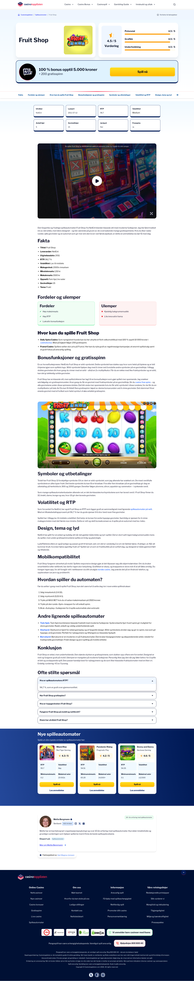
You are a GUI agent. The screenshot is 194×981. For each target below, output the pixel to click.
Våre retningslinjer (157, 887)
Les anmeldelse (56, 790)
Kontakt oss (76, 910)
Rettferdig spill (117, 904)
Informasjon (117, 887)
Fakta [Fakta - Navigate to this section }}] (20, 95)
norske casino (104, 569)
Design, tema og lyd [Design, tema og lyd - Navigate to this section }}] (163, 95)
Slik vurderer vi (157, 899)
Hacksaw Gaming (144, 750)
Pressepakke (158, 922)
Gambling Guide (121, 4)
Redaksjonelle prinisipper (157, 893)
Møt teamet (76, 893)
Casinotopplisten (27, 15)
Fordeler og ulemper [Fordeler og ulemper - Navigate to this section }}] (36, 95)
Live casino (36, 916)
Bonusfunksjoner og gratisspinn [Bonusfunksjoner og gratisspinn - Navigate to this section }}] (91, 95)
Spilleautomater (41, 15)
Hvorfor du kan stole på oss (76, 899)
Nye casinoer (36, 899)
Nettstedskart (76, 916)
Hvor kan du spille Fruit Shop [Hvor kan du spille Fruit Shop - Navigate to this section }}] (61, 95)
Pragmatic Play (103, 750)
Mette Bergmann (61, 819)
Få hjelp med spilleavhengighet (117, 899)
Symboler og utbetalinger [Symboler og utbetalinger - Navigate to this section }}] (120, 95)
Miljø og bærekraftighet (158, 916)
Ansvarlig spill (117, 893)
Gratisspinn (36, 910)
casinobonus (46, 343)
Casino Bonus (84, 4)
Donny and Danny (145, 747)
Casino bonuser (36, 904)
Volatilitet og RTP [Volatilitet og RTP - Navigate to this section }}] (142, 95)
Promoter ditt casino (117, 910)
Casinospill (102, 4)
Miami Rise (61, 747)
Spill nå (142, 72)
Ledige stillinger (76, 904)
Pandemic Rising (104, 747)
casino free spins (143, 382)
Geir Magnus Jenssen (66, 855)
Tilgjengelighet (157, 910)
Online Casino (36, 887)
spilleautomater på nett (141, 509)
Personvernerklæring (117, 916)
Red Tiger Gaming (63, 750)
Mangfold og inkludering (157, 904)
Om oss (77, 887)
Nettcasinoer (36, 893)
